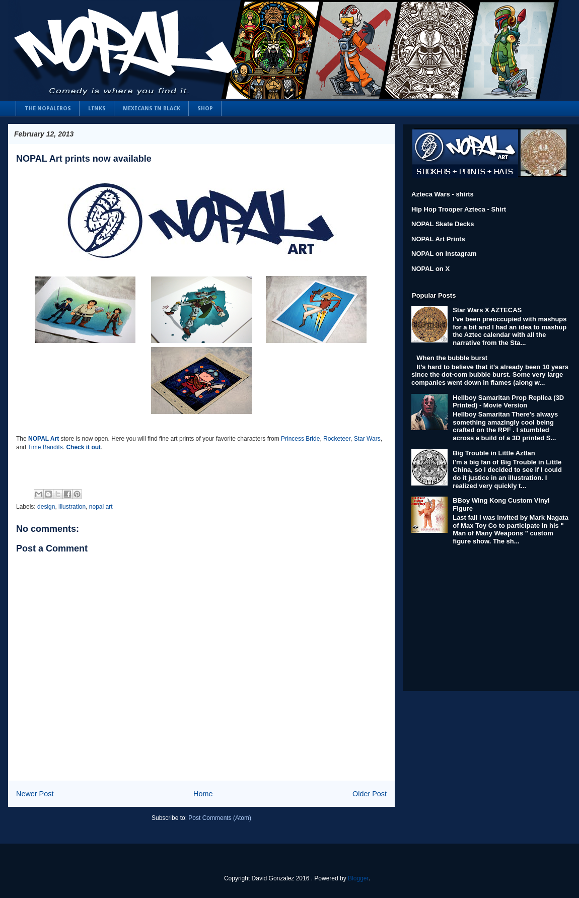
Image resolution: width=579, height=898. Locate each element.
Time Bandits (45, 447)
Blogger (358, 878)
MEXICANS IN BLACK (151, 108)
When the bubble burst (451, 358)
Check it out (83, 447)
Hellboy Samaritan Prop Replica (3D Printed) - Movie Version (508, 401)
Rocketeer (336, 438)
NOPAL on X (430, 268)
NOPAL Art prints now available (84, 159)
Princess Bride (300, 438)
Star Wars (367, 438)
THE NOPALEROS (48, 108)
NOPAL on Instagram (444, 253)
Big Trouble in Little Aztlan (494, 453)
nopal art (101, 506)
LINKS (97, 108)
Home (202, 794)
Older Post (369, 794)
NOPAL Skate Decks (442, 224)
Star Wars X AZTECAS (487, 310)
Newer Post (34, 794)
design (46, 506)
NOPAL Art (43, 438)
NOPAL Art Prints (438, 239)
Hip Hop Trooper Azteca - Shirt (458, 209)
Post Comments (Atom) (219, 817)
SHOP (205, 108)
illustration (72, 506)
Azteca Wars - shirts (442, 194)
